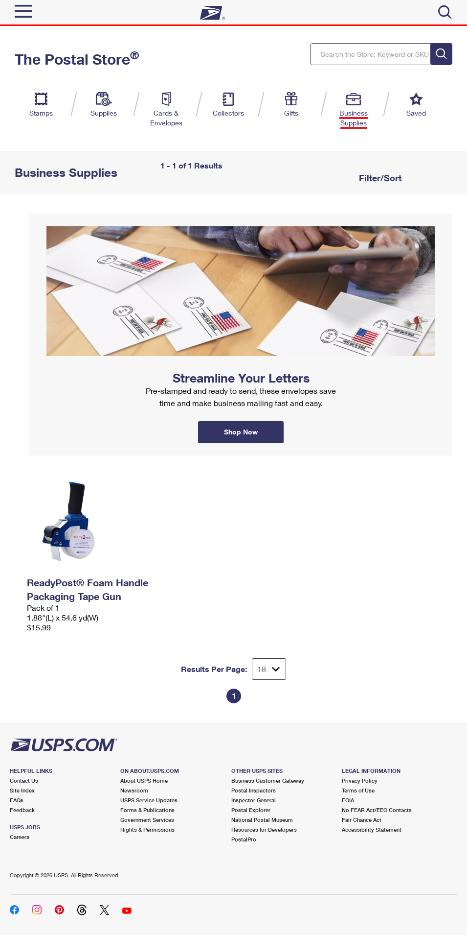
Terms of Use (358, 790)
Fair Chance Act (361, 819)
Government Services (147, 819)
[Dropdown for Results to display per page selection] (269, 669)
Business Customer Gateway (267, 780)
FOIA (348, 800)
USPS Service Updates (149, 800)
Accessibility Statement (371, 829)
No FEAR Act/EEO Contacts (377, 810)
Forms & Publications (147, 810)
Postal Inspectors (253, 790)
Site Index (22, 790)
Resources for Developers (264, 829)
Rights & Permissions (147, 829)
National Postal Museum (262, 819)
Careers (19, 837)
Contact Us (24, 780)
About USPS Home (144, 780)
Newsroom (134, 790)
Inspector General (253, 800)
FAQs (16, 800)
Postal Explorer (250, 810)
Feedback (22, 810)
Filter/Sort (378, 177)
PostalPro (243, 839)
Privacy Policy (360, 780)
